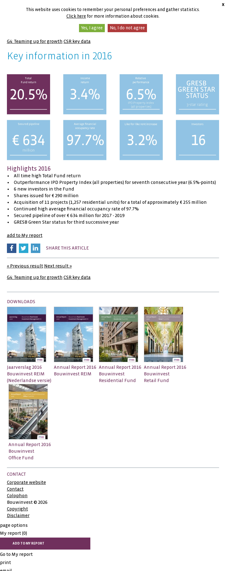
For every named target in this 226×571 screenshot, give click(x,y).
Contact (15, 489)
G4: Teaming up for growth (35, 41)
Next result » (58, 265)
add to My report (24, 235)
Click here (76, 16)
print (5, 562)
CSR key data (77, 41)
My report (13, 533)
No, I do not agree (127, 28)
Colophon (17, 495)
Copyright (17, 508)
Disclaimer (18, 515)
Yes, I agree (92, 28)
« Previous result (25, 265)
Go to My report (16, 554)
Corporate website (26, 482)
